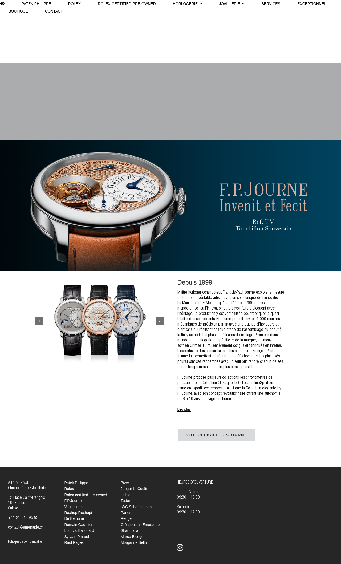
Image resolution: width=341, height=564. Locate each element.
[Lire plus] (184, 409)
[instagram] (180, 547)
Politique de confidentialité (25, 542)
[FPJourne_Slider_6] (99, 321)
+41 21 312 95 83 (23, 518)
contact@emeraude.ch (26, 528)
